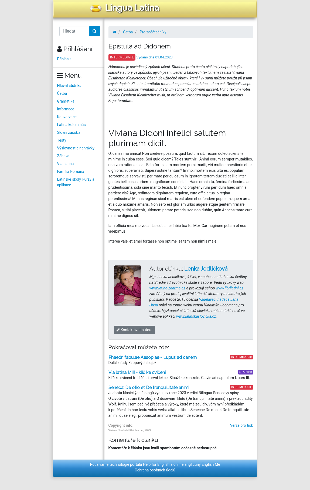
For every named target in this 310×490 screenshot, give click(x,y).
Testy (61, 140)
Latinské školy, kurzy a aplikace (75, 182)
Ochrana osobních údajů (155, 470)
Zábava (63, 156)
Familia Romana (70, 171)
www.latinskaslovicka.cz (196, 316)
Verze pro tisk (241, 425)
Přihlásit (64, 59)
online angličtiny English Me (196, 464)
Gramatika (65, 101)
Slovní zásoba (68, 132)
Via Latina (65, 164)
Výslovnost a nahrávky (75, 148)
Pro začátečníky (153, 32)
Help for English (156, 464)
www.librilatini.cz (229, 288)
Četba (62, 93)
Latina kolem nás (71, 124)
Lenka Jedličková (205, 268)
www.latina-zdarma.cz (167, 288)
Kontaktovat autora (135, 330)
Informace (65, 109)
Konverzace (67, 117)
